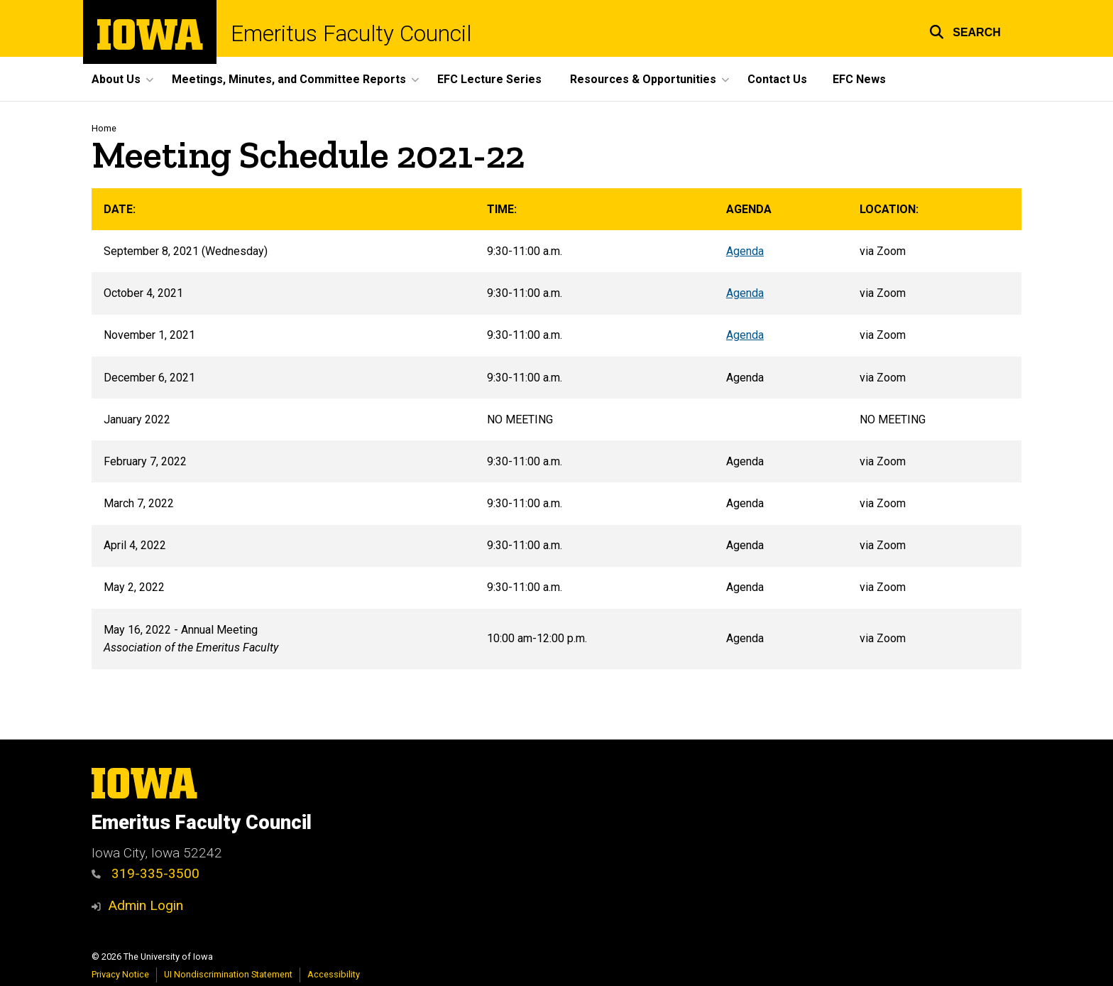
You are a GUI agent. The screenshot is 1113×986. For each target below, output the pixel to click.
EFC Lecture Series (489, 79)
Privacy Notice (120, 974)
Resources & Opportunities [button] (643, 79)
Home (104, 128)
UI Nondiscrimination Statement (228, 974)
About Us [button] (116, 79)
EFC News (859, 79)
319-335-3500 (145, 873)
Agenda (745, 251)
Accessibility (333, 974)
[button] (965, 30)
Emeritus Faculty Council (351, 34)
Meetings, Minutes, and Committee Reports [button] (289, 79)
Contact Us (777, 79)
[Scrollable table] (556, 428)
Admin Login (145, 905)
